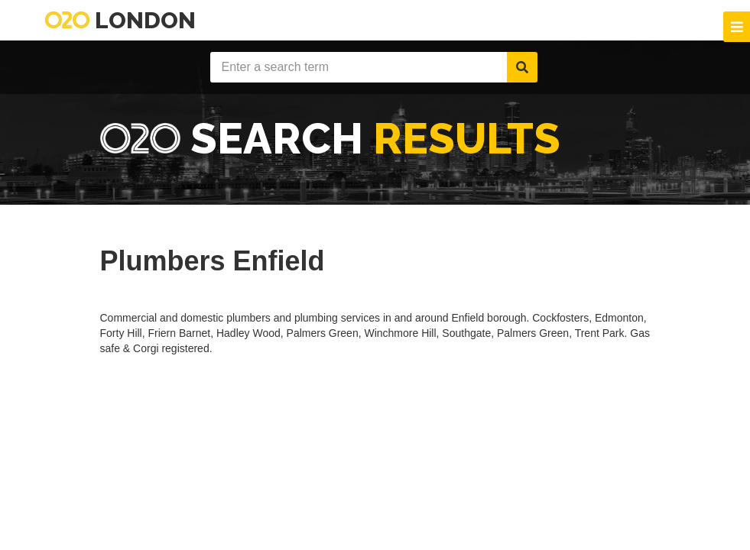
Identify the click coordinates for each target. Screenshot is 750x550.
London (120, 20)
